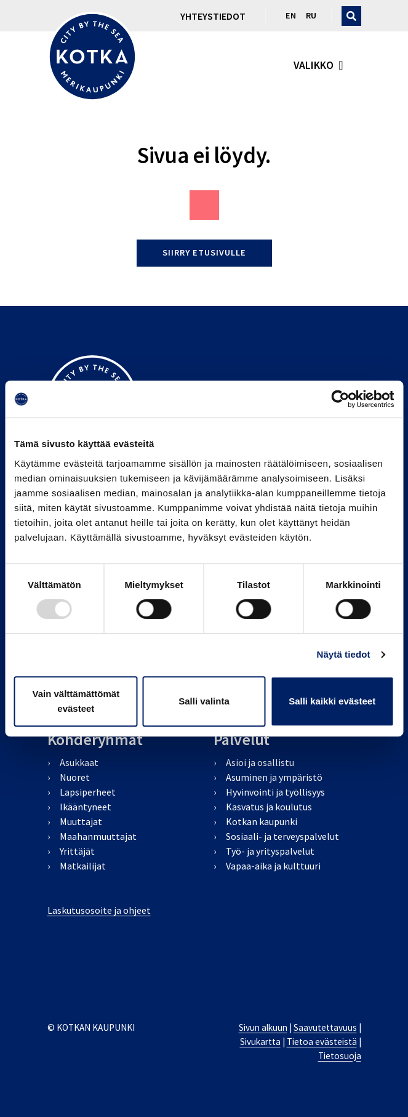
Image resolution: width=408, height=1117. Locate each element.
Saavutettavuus (325, 1027)
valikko (314, 65)
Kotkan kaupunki (261, 821)
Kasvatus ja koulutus (269, 806)
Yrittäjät (77, 851)
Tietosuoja (339, 1056)
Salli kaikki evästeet (332, 701)
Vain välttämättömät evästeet (75, 701)
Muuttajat (81, 821)
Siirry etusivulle (204, 252)
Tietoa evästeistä (322, 1041)
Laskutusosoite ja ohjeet (99, 910)
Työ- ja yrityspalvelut (270, 851)
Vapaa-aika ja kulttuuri (273, 866)
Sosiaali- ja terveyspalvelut (282, 836)
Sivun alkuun (263, 1027)
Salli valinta (204, 701)
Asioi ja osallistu (260, 762)
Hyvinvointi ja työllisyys (275, 792)
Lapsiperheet (88, 792)
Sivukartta (260, 1041)
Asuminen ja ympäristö (274, 777)
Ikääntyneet (85, 806)
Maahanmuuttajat (98, 836)
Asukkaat (79, 762)
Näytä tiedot (343, 654)
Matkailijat (83, 866)
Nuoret (75, 777)
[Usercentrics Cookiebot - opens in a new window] (340, 399)
